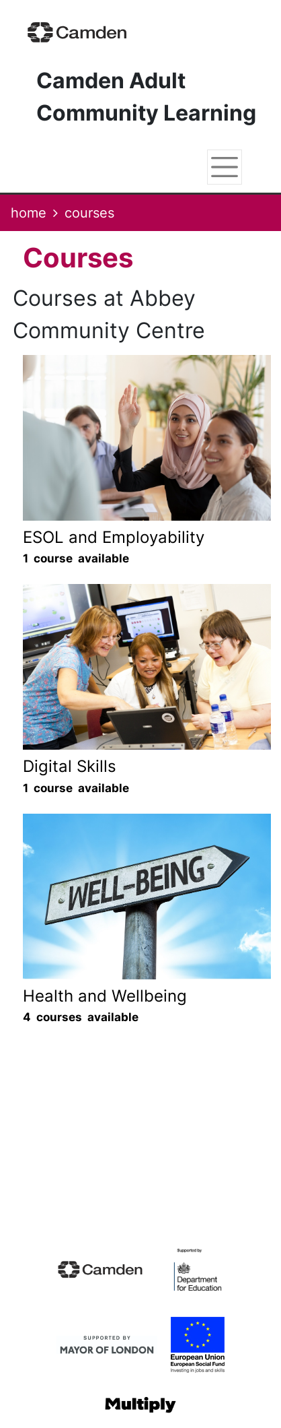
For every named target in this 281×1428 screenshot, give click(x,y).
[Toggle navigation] (224, 167)
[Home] (77, 32)
